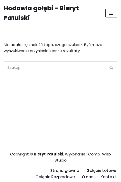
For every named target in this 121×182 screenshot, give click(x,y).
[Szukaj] (55, 67)
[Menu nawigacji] (111, 13)
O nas (87, 176)
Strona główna (64, 170)
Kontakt (108, 176)
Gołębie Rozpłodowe (55, 176)
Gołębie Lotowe (101, 170)
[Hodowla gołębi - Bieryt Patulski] (51, 13)
